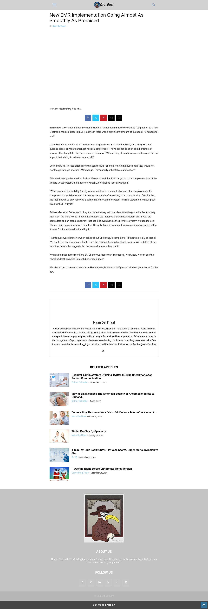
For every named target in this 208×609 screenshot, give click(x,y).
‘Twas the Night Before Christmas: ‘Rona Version (102, 468)
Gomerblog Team (80, 472)
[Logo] (104, 541)
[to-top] (204, 603)
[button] (54, 5)
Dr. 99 (74, 457)
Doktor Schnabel (80, 382)
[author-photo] (104, 318)
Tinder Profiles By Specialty (89, 431)
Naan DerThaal (58, 26)
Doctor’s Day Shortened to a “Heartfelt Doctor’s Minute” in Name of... (114, 412)
